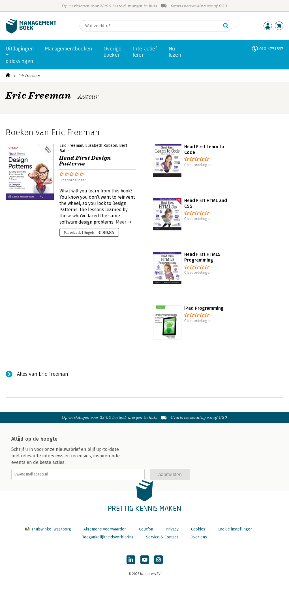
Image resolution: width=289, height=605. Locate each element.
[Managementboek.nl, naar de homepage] (31, 32)
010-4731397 (271, 48)
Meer (121, 222)
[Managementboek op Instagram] (158, 559)
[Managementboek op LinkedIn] (131, 559)
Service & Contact (162, 537)
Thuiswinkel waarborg (48, 529)
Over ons (198, 537)
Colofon (146, 529)
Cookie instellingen (235, 529)
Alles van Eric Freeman (42, 374)
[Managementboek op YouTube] (144, 559)
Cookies (198, 529)
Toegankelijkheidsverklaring (108, 537)
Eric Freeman (29, 76)
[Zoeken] (150, 25)
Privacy (172, 529)
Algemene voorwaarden (105, 529)
